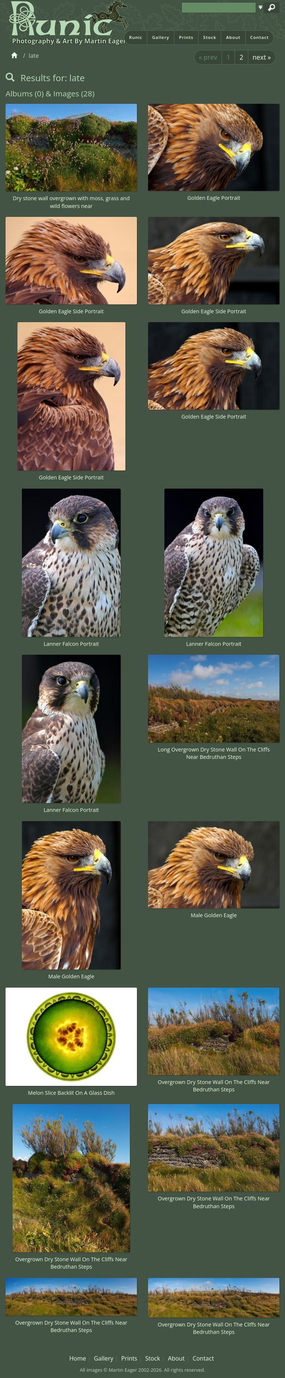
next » (262, 57)
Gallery (160, 37)
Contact (259, 37)
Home (77, 1358)
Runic (135, 37)
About (233, 37)
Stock (209, 37)
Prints (186, 37)
